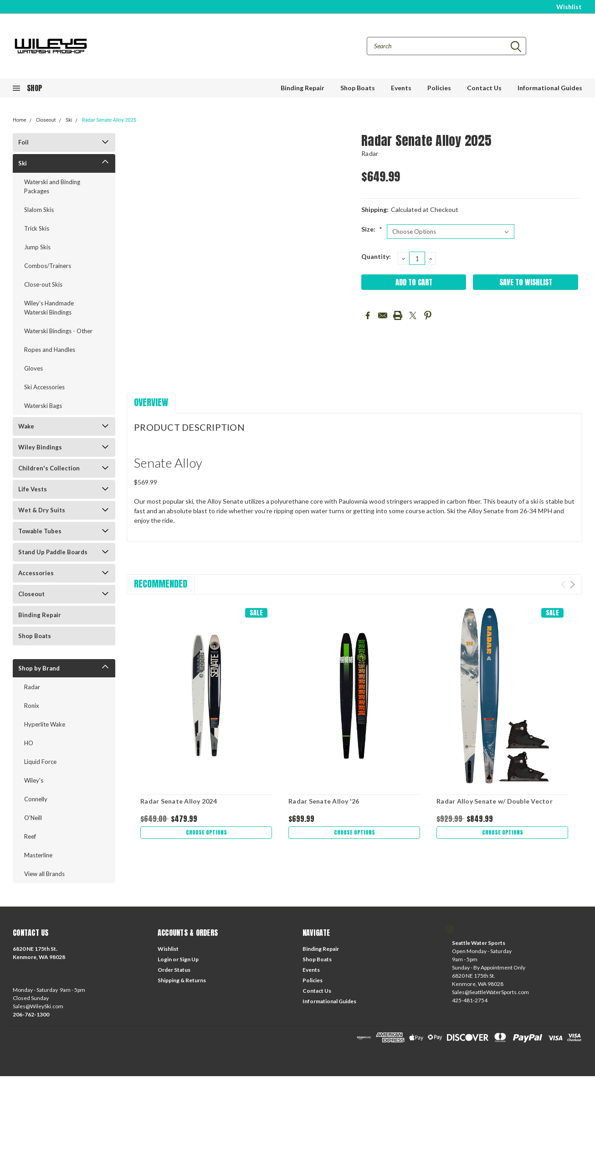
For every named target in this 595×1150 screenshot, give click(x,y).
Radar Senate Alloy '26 (323, 801)
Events (401, 88)
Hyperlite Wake (44, 724)
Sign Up (189, 959)
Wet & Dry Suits (41, 510)
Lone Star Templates (222, 1039)
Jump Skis (37, 247)
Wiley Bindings (40, 447)
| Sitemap (93, 1039)
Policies (439, 88)
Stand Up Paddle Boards (52, 552)
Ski (69, 120)
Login (165, 959)
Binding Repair (302, 88)
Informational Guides (550, 88)
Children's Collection (49, 468)
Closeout (46, 120)
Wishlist (569, 6)
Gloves (33, 368)
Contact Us (484, 88)
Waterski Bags (43, 405)
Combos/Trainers (47, 265)
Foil (23, 142)
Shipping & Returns (182, 980)
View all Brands (44, 873)
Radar (32, 687)
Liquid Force (40, 761)
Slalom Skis (39, 209)
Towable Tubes (40, 531)
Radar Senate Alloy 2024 (178, 801)
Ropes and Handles (49, 349)
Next (572, 584)
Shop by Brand (39, 668)
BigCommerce (150, 1039)
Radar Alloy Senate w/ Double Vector (494, 801)
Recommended (160, 584)
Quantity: (376, 256)
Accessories (36, 573)
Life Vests (32, 489)
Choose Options (206, 833)
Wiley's (33, 780)
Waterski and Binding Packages (52, 186)
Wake (26, 426)
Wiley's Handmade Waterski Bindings (49, 307)
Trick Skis (36, 228)
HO (28, 743)
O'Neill (33, 817)
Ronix (31, 705)
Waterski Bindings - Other (58, 331)
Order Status (174, 969)
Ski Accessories (44, 387)
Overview (151, 402)
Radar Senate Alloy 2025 (109, 120)
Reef (30, 836)
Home (19, 120)
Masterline (38, 855)
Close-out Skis (43, 284)
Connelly (35, 799)
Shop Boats (357, 88)
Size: (371, 229)
